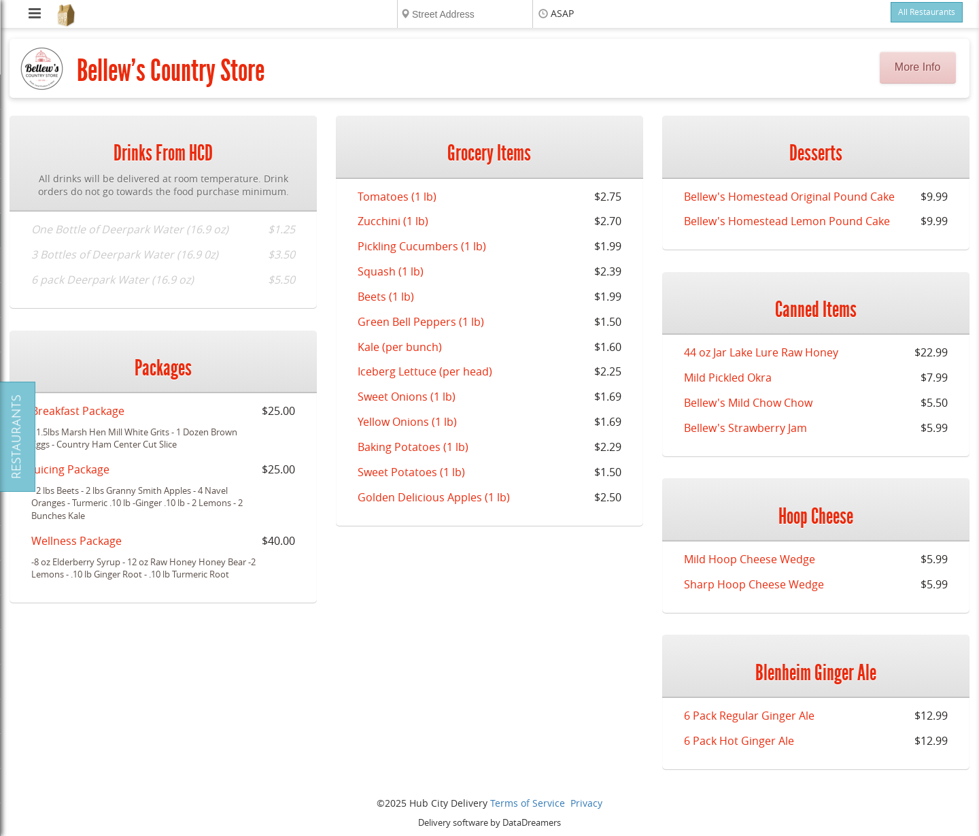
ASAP (562, 14)
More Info (918, 67)
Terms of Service (527, 803)
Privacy (586, 803)
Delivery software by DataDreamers (489, 823)
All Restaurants (926, 12)
